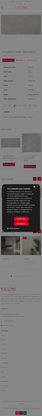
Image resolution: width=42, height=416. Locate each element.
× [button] (37, 186)
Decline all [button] (21, 224)
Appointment (19, 1)
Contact (11, 1)
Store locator (29, 1)
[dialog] (21, 208)
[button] (13, 228)
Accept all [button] (21, 219)
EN (20, 4)
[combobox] (34, 187)
